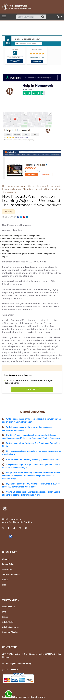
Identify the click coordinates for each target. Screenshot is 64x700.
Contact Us (7, 569)
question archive (31, 186)
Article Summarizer (10, 627)
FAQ (4, 612)
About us (6, 559)
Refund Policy (8, 564)
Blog (4, 585)
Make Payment (8, 607)
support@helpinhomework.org (17, 663)
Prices (5, 617)
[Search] (28, 17)
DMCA (5, 580)
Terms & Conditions (10, 574)
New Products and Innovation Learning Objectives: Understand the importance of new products (32, 189)
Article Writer (8, 622)
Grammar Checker (10, 632)
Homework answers (12, 186)
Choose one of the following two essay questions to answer (32, 459)
